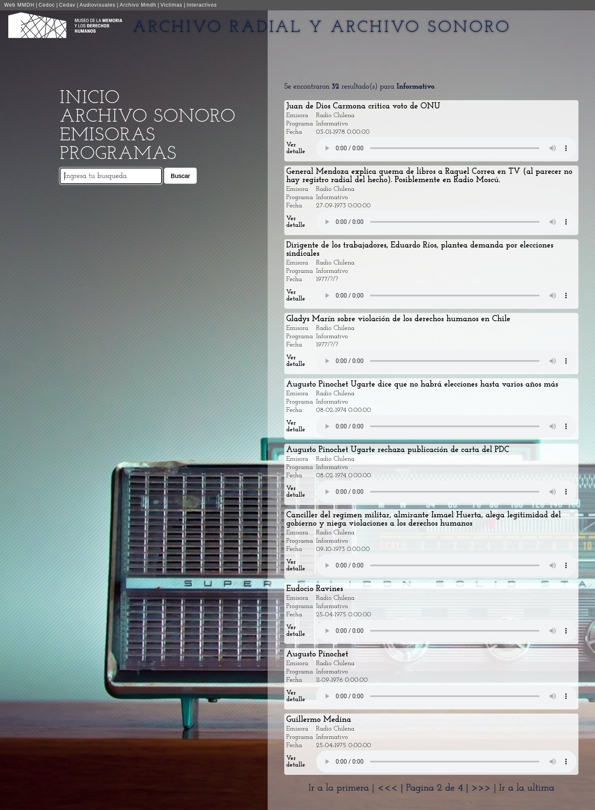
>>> (483, 788)
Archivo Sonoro (147, 117)
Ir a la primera (338, 788)
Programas (118, 154)
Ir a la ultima (526, 788)
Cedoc (47, 5)
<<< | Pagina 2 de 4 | (424, 788)
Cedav (67, 5)
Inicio (90, 98)
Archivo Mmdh (138, 5)
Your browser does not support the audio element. (446, 148)
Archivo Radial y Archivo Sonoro (322, 27)
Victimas (171, 5)
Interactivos (201, 5)
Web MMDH (19, 5)
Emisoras (107, 135)
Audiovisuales (98, 5)
